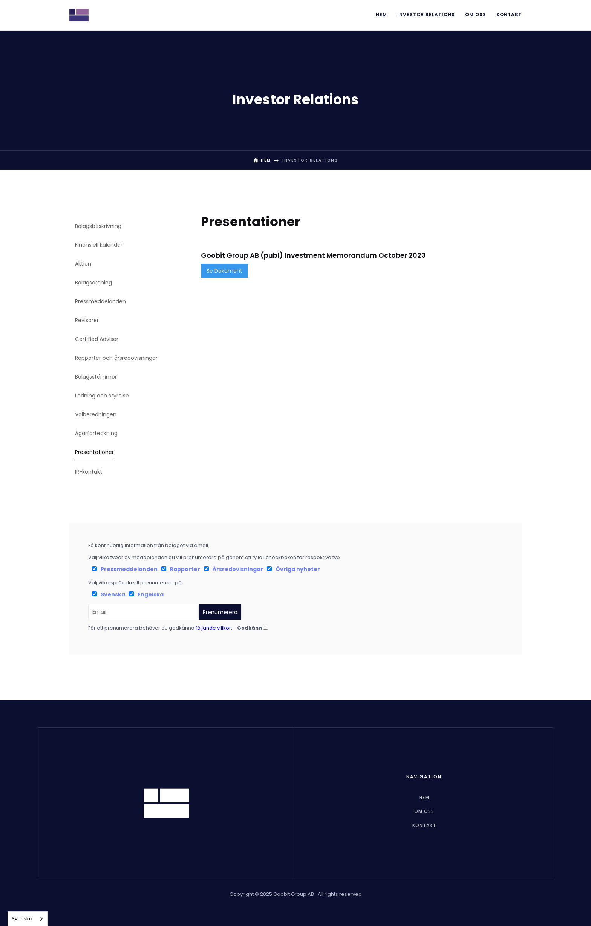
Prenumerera (220, 612)
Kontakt (509, 14)
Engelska (151, 594)
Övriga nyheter (298, 569)
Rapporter (185, 569)
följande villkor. (214, 627)
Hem (381, 14)
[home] (79, 15)
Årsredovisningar (238, 569)
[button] (426, 15)
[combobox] (28, 918)
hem (424, 797)
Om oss (475, 14)
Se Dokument (224, 271)
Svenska (113, 594)
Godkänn (249, 627)
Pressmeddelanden (129, 569)
